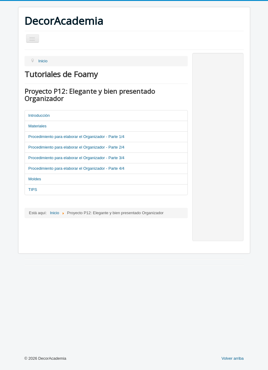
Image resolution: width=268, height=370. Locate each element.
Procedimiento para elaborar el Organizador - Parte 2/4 (76, 147)
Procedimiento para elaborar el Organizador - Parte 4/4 (76, 168)
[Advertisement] (218, 147)
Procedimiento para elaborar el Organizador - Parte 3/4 (76, 158)
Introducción (39, 115)
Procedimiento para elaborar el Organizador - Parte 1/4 (76, 136)
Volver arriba (233, 358)
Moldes (34, 179)
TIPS (32, 189)
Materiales (37, 126)
